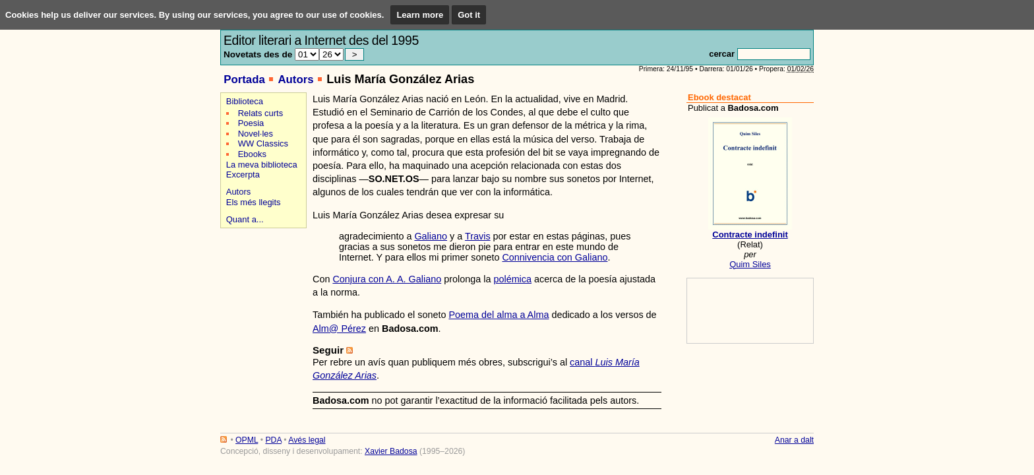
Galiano (430, 236)
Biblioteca (244, 101)
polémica (512, 279)
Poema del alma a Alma (498, 314)
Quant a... (245, 219)
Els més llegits (253, 202)
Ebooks (252, 154)
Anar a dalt (794, 440)
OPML (246, 440)
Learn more (419, 15)
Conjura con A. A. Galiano (386, 279)
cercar (722, 54)
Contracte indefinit (749, 234)
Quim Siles (750, 264)
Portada (244, 79)
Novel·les (255, 134)
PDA (273, 440)
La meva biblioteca (261, 165)
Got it (469, 15)
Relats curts (260, 113)
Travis (478, 236)
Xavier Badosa (391, 451)
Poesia (251, 123)
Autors (295, 79)
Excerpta (243, 174)
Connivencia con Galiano (554, 257)
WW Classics (263, 143)
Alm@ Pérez (339, 328)
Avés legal (306, 440)
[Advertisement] (261, 278)
